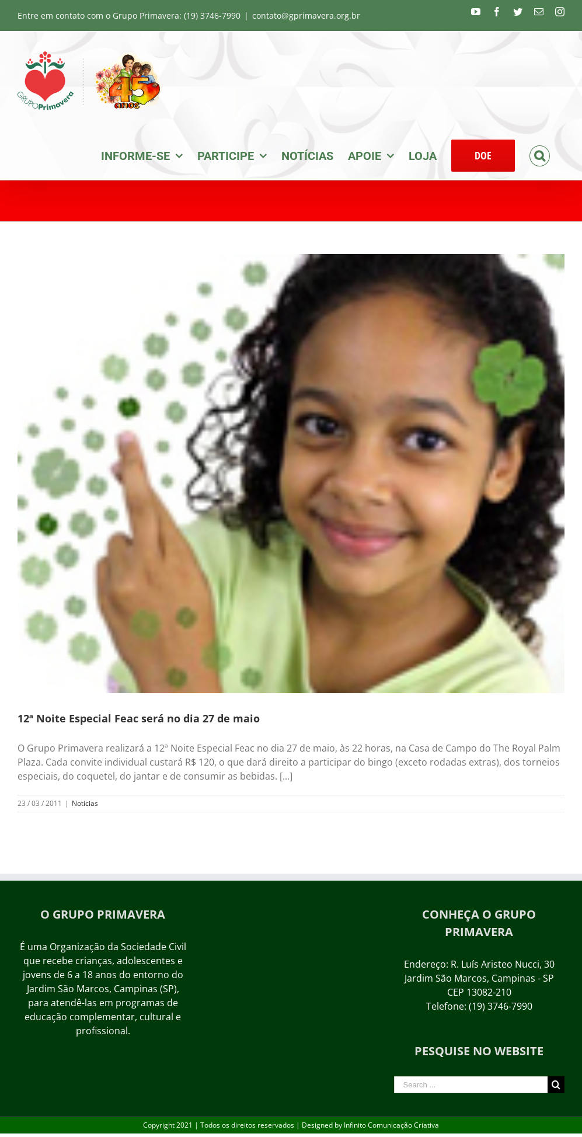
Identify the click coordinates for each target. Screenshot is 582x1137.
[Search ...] (471, 1084)
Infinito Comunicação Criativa (391, 1125)
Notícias (85, 803)
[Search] (539, 154)
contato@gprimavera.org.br (306, 15)
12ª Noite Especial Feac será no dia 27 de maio (139, 718)
